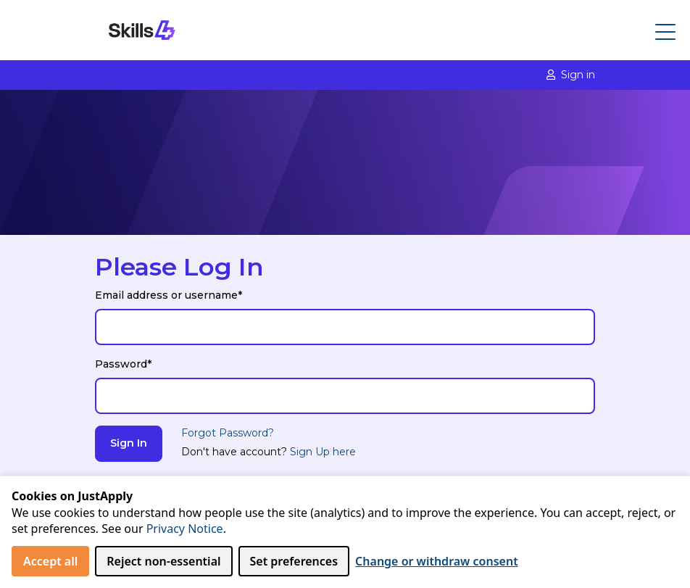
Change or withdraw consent (436, 561)
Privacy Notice (184, 529)
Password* (123, 363)
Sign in (570, 74)
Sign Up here (323, 451)
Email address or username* (168, 295)
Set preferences (294, 561)
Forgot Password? (227, 432)
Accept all (50, 561)
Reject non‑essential (163, 561)
